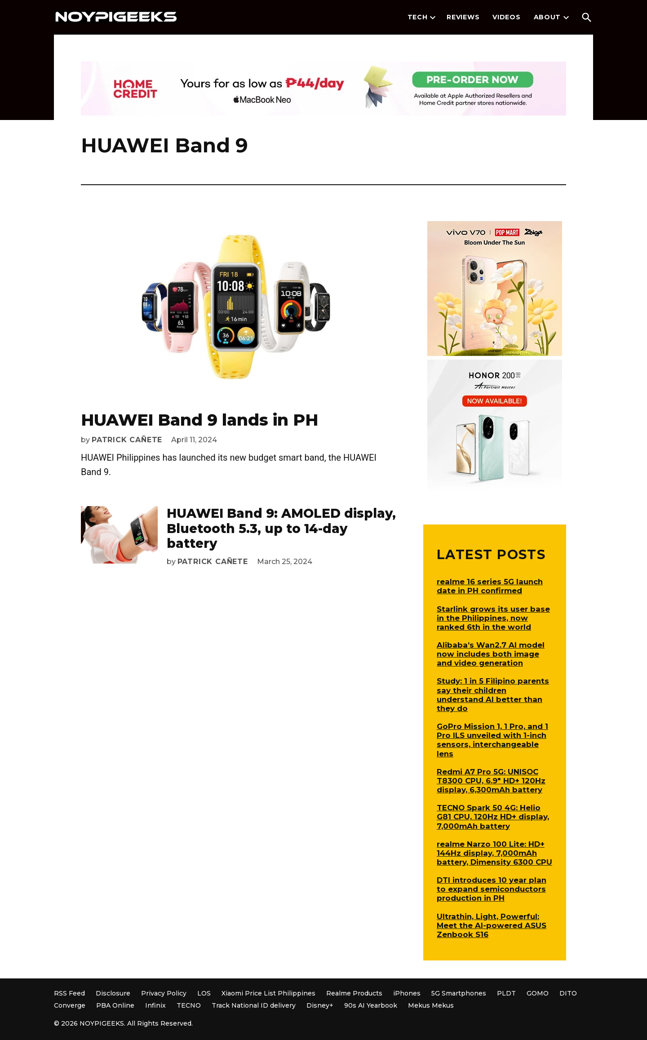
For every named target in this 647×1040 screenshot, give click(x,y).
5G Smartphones (458, 993)
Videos (506, 17)
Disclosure (113, 993)
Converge (69, 1005)
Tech (418, 17)
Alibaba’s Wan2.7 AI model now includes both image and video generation (491, 653)
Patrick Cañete (127, 440)
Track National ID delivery (254, 1005)
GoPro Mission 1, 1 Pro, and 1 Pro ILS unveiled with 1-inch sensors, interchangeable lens (492, 740)
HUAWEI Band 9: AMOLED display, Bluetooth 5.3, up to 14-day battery (281, 528)
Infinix (155, 1005)
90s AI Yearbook (370, 1005)
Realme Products (354, 993)
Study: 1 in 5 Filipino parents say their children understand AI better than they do (493, 694)
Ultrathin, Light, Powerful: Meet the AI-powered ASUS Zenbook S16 (491, 925)
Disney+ (319, 1005)
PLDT (506, 993)
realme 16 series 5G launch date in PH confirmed (490, 586)
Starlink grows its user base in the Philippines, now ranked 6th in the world (493, 617)
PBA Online (115, 1005)
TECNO (189, 1005)
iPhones (407, 993)
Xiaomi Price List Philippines (268, 993)
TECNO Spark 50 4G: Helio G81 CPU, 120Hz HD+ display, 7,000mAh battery (493, 816)
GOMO (538, 993)
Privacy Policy (163, 993)
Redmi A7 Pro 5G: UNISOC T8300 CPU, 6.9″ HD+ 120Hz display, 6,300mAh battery (491, 780)
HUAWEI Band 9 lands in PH (199, 420)
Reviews (463, 17)
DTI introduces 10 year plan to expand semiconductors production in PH (491, 889)
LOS (204, 993)
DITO (568, 993)
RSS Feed (69, 993)
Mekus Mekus (431, 1005)
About (547, 17)
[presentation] (432, 17)
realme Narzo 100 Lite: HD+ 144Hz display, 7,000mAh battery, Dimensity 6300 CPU (494, 853)
